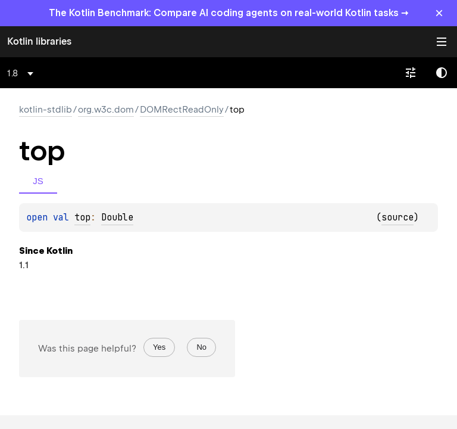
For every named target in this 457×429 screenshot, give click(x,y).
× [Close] (439, 13)
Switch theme (441, 72)
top (82, 217)
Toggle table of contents (441, 41)
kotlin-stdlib (45, 109)
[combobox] (22, 73)
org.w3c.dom (106, 109)
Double (117, 217)
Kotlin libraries (39, 41)
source (397, 217)
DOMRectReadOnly (182, 109)
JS (38, 181)
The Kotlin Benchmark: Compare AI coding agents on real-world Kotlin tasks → (229, 12)
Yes (159, 347)
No (201, 347)
